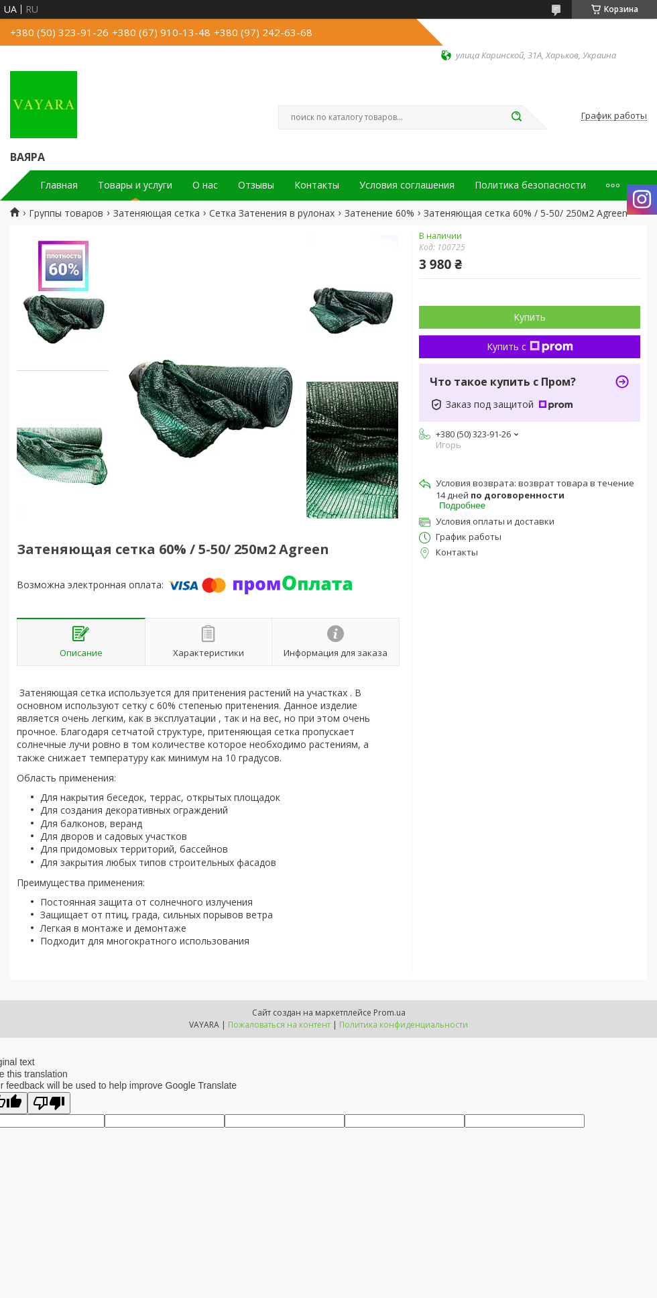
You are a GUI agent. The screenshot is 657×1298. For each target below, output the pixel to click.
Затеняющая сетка (156, 213)
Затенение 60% (379, 213)
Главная (59, 185)
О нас (205, 185)
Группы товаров (66, 213)
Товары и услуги (135, 185)
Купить (530, 317)
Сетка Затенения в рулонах (272, 213)
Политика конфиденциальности (403, 1024)
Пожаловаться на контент (279, 1024)
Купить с (530, 346)
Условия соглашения (407, 185)
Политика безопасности (530, 185)
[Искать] (516, 117)
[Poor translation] (48, 1103)
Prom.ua (389, 1012)
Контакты (316, 185)
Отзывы (256, 185)
